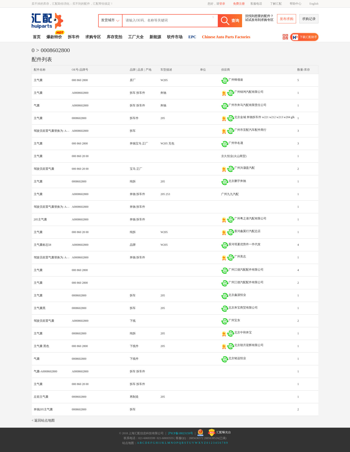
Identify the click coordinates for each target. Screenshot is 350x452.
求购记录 (309, 19)
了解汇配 (276, 3)
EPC (192, 37)
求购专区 (93, 37)
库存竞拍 (114, 37)
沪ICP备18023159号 (180, 433)
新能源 (155, 37)
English (313, 3)
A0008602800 (80, 92)
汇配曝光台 (219, 432)
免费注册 (239, 3)
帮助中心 (295, 3)
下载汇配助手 (304, 37)
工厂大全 (136, 37)
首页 (37, 37)
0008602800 (79, 118)
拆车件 (73, 37)
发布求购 (286, 19)
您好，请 (216, 3)
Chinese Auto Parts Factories (226, 37)
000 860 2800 (80, 80)
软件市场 (175, 37)
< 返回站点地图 (43, 420)
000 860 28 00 (80, 156)
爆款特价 (54, 36)
